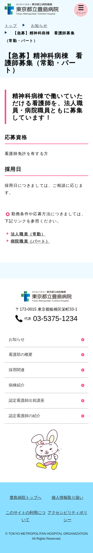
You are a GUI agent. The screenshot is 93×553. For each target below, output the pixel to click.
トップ (11, 25)
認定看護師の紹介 (24, 416)
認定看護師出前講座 (26, 400)
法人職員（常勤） (28, 234)
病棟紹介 (17, 385)
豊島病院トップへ (25, 497)
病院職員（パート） (30, 241)
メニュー (81, 12)
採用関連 (17, 370)
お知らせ (39, 25)
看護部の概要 (20, 354)
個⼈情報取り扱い (67, 497)
